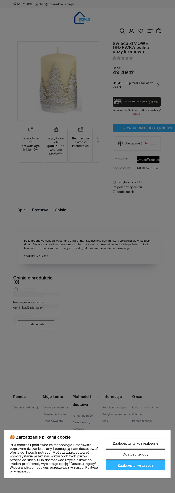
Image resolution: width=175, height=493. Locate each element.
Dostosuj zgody (135, 454)
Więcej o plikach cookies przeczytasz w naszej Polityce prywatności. (54, 469)
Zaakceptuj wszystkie (136, 465)
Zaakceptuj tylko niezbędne (135, 443)
